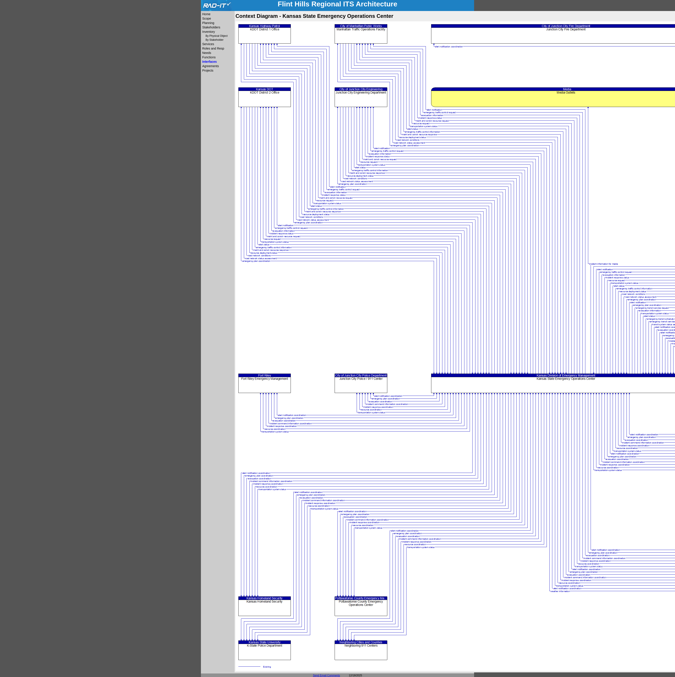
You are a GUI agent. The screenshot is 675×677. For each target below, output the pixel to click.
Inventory (208, 31)
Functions (209, 57)
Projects (207, 70)
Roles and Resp (213, 48)
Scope (206, 18)
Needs (206, 53)
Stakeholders (211, 27)
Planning (208, 23)
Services (208, 44)
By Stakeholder (214, 39)
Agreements (210, 66)
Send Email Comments (326, 675)
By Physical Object (217, 35)
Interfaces (209, 61)
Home (206, 14)
